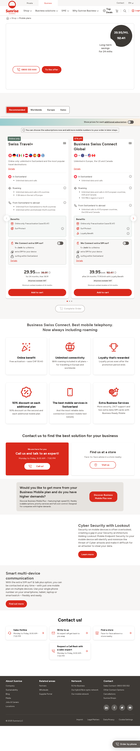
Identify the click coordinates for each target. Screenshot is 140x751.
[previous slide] (7, 209)
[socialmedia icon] (106, 698)
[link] (115, 110)
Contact (120, 3)
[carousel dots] (67, 291)
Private (30, 3)
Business (48, 3)
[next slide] (133, 209)
